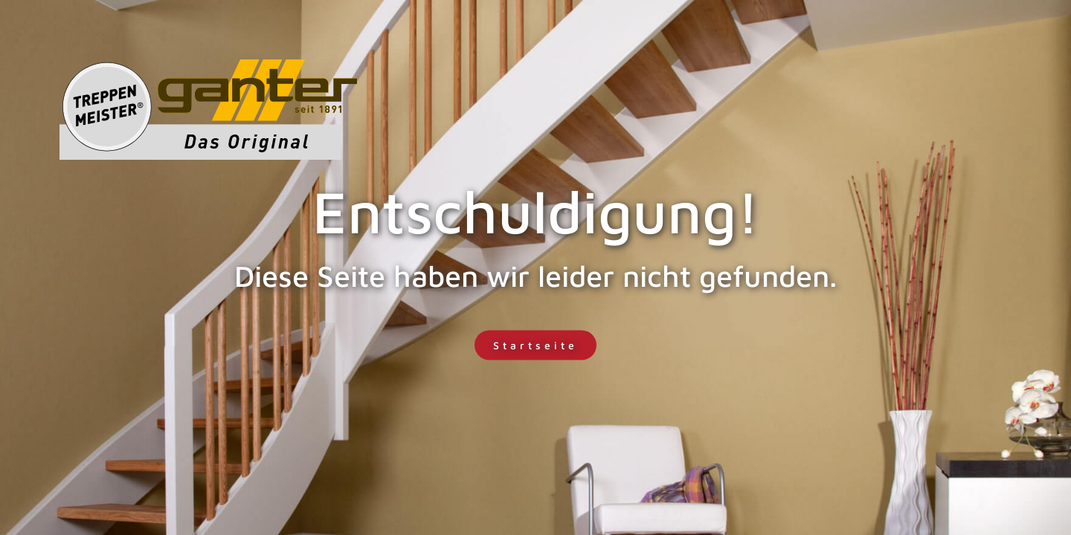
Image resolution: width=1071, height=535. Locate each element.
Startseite (535, 345)
